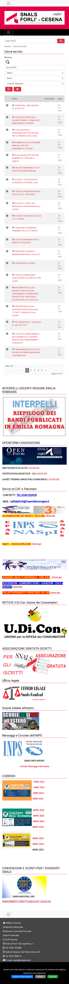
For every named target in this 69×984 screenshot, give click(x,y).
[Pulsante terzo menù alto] (8, 3)
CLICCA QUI (34, 468)
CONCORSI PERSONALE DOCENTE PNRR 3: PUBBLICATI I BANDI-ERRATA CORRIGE (26, 120)
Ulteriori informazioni (22, 976)
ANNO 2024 (38, 844)
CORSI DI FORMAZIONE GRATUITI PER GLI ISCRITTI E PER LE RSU (26, 278)
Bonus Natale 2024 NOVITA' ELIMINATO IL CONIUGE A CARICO (25, 158)
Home (7, 46)
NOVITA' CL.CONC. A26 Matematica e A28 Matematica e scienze (26, 206)
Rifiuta (40, 976)
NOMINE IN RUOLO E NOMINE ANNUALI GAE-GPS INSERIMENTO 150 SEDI (26, 145)
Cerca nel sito (20, 46)
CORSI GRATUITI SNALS (25, 263)
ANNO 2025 (38, 799)
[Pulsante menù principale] (8, 32)
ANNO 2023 (39, 787)
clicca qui (36, 544)
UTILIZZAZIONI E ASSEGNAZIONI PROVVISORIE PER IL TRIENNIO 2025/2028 (25, 133)
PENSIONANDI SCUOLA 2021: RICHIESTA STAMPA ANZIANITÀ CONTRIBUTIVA (26, 352)
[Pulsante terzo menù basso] (8, 914)
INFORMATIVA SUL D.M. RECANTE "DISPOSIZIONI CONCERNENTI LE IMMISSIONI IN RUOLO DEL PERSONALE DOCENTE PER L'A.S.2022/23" (25, 293)
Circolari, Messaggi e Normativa (34, 766)
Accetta (52, 976)
